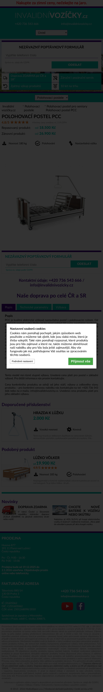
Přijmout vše (80, 361)
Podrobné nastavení (22, 361)
